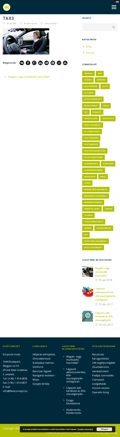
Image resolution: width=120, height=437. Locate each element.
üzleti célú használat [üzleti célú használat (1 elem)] (95, 241)
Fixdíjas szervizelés (103, 375)
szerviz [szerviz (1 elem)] (108, 209)
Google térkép (41, 383)
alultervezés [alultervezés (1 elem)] (90, 86)
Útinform (38, 367)
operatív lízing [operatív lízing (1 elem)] (92, 209)
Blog (88, 46)
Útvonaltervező (42, 358)
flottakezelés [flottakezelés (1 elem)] (91, 138)
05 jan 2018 (105, 280)
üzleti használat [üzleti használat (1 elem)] (93, 247)
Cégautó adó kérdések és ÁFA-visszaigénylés (104, 316)
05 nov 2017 (106, 324)
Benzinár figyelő (42, 371)
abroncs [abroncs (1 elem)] (88, 73)
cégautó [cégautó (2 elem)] (97, 112)
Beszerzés (98, 354)
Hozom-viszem (100, 388)
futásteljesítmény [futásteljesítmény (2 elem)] (93, 157)
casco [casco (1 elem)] (106, 105)
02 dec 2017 (106, 304)
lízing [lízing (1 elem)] (87, 183)
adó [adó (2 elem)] (100, 73)
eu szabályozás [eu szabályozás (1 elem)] (92, 131)
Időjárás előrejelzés (44, 354)
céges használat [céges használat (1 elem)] (92, 125)
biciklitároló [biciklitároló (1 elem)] (91, 105)
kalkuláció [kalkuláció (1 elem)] (89, 176)
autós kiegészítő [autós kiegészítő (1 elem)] (93, 99)
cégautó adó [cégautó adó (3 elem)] (90, 118)
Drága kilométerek (73, 402)
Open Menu (114, 7)
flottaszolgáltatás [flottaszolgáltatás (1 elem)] (94, 151)
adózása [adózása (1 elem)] (101, 80)
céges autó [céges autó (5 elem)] (107, 118)
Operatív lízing (100, 392)
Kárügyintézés (100, 358)
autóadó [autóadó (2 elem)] (88, 93)
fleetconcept (31, 23)
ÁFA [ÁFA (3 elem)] (86, 234)
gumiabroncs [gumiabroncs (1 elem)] (91, 163)
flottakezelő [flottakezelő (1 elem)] (91, 144)
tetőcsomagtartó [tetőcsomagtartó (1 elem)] (93, 221)
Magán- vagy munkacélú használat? (102, 272)
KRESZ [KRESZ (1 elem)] (103, 176)
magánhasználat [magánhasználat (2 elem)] (93, 202)
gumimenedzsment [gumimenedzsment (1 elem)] (93, 170)
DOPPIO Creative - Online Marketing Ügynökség (89, 432)
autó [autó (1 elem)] (105, 86)
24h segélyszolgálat (103, 362)
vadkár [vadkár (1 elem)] (87, 228)
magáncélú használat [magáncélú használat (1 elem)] (95, 196)
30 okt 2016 (11, 23)
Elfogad (104, 429)
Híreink (90, 52)
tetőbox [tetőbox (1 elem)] (88, 215)
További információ (85, 429)
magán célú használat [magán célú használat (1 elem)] (95, 189)
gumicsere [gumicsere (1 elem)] (108, 163)
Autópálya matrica (43, 362)
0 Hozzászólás (50, 23)
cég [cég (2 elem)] (86, 112)
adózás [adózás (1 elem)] (88, 80)
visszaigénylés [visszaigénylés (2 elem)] (103, 228)
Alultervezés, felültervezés (73, 411)
